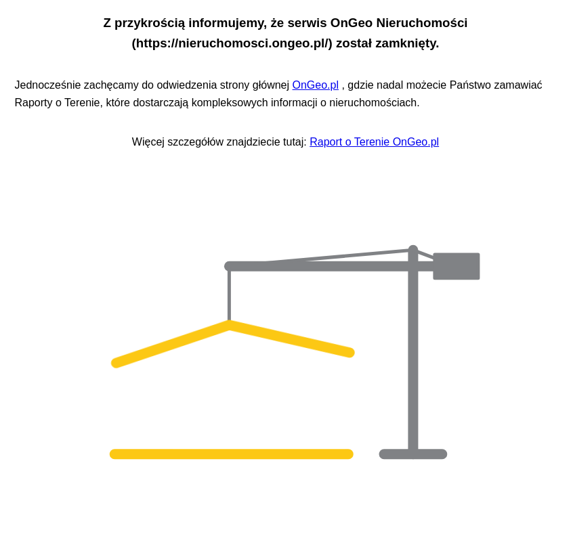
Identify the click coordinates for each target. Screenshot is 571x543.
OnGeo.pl (316, 85)
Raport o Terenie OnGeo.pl (374, 142)
